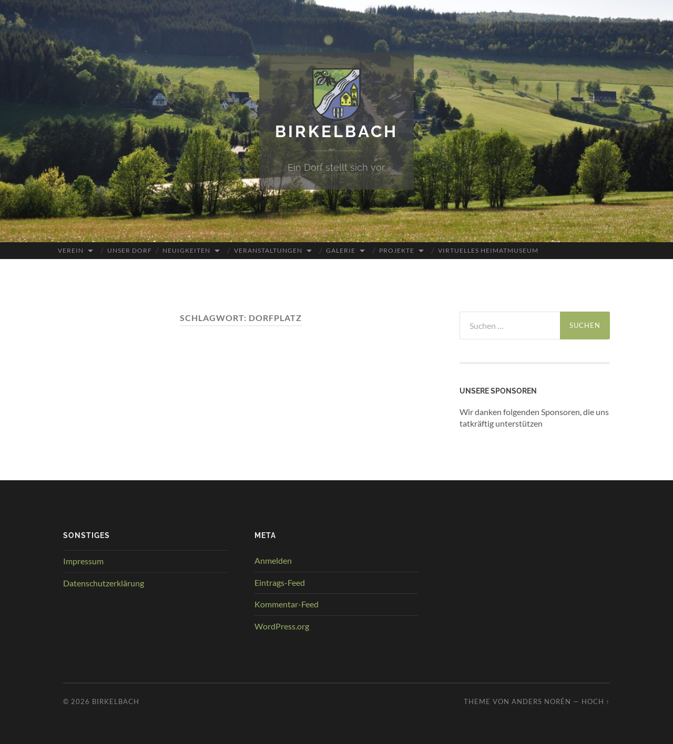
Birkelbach (337, 131)
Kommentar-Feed (286, 604)
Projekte (396, 250)
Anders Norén (541, 701)
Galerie (340, 250)
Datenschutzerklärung (103, 582)
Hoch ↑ (596, 701)
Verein (71, 250)
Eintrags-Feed (279, 582)
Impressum (83, 560)
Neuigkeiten (186, 250)
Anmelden (273, 560)
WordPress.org (281, 626)
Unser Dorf (129, 250)
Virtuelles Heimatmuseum (488, 250)
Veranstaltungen (268, 250)
